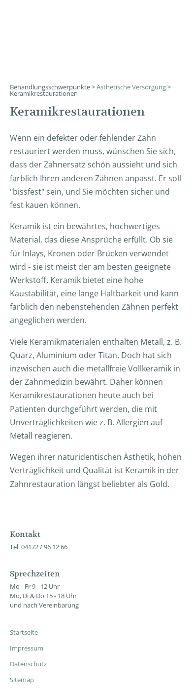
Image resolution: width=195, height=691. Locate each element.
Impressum (26, 648)
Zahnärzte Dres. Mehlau (90, 22)
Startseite (24, 632)
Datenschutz (28, 663)
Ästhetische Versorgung (131, 86)
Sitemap (22, 679)
